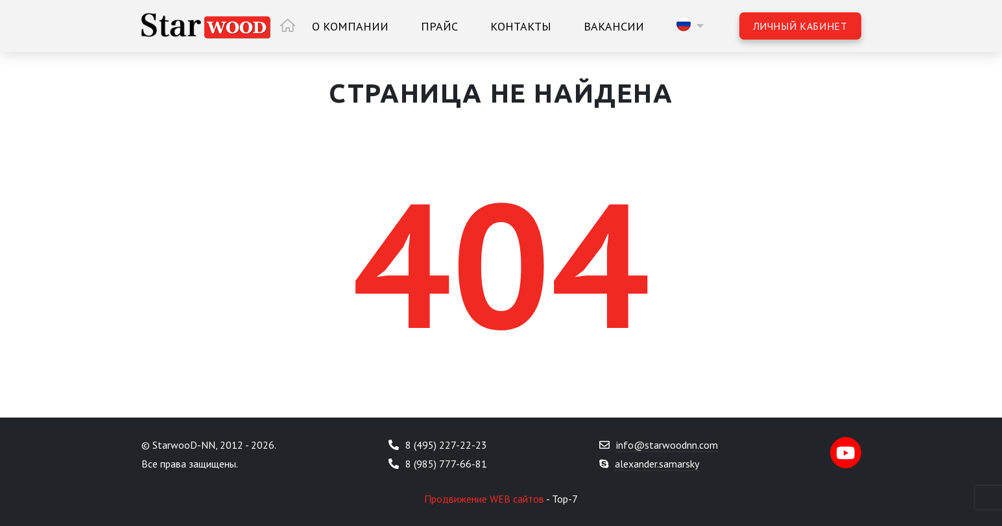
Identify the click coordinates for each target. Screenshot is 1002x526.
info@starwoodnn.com (667, 444)
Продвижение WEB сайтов (484, 498)
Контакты (520, 26)
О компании (350, 26)
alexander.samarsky (657, 463)
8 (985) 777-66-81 (446, 463)
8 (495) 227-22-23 (446, 444)
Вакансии (614, 26)
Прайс (439, 26)
